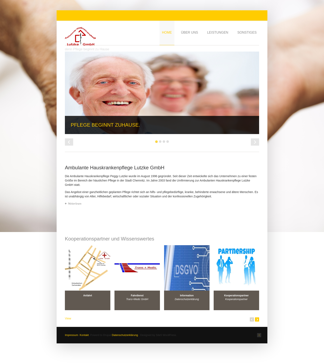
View (68, 318)
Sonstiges (247, 32)
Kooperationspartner (236, 295)
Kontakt (84, 335)
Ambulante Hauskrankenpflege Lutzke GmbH (114, 167)
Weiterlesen (74, 203)
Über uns (189, 32)
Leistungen (217, 32)
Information (187, 295)
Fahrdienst (137, 295)
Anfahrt (87, 295)
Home (167, 32)
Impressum (71, 335)
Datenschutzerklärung (125, 335)
